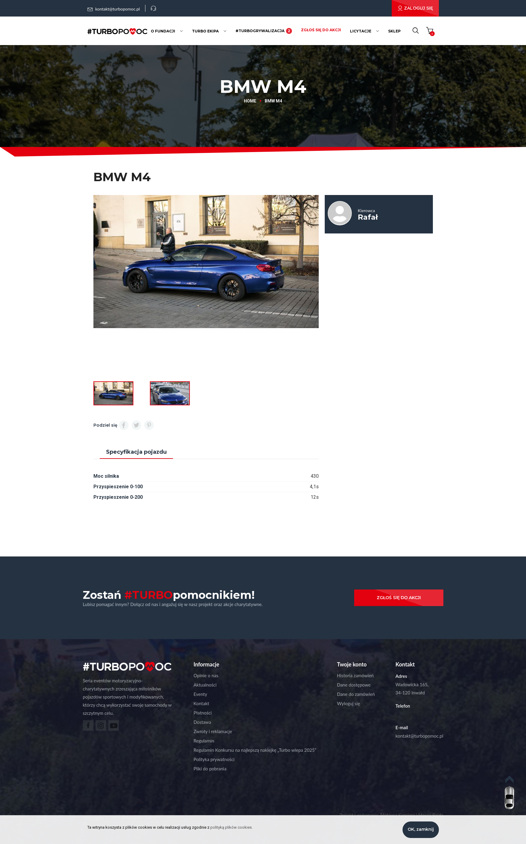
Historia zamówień (355, 675)
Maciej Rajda (430, 815)
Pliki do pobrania (209, 768)
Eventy (200, 694)
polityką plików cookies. (231, 827)
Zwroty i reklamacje (212, 731)
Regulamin (203, 740)
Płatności (202, 712)
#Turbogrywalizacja (264, 31)
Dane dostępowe (354, 684)
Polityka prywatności (213, 759)
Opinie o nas (205, 675)
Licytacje (360, 31)
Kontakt (201, 703)
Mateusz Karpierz (397, 815)
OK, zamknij (421, 829)
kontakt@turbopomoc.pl (419, 736)
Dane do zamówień (356, 694)
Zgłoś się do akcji (321, 30)
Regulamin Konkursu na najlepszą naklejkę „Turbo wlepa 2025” (254, 750)
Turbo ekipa (205, 31)
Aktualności (205, 684)
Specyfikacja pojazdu (136, 452)
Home (250, 101)
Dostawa (202, 722)
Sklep (394, 31)
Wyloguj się (348, 703)
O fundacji (163, 31)
